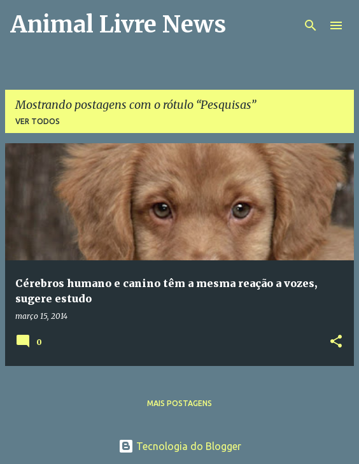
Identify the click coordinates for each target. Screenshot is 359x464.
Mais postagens (179, 403)
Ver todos (37, 121)
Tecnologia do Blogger (179, 446)
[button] (336, 342)
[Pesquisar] (310, 25)
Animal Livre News (118, 24)
